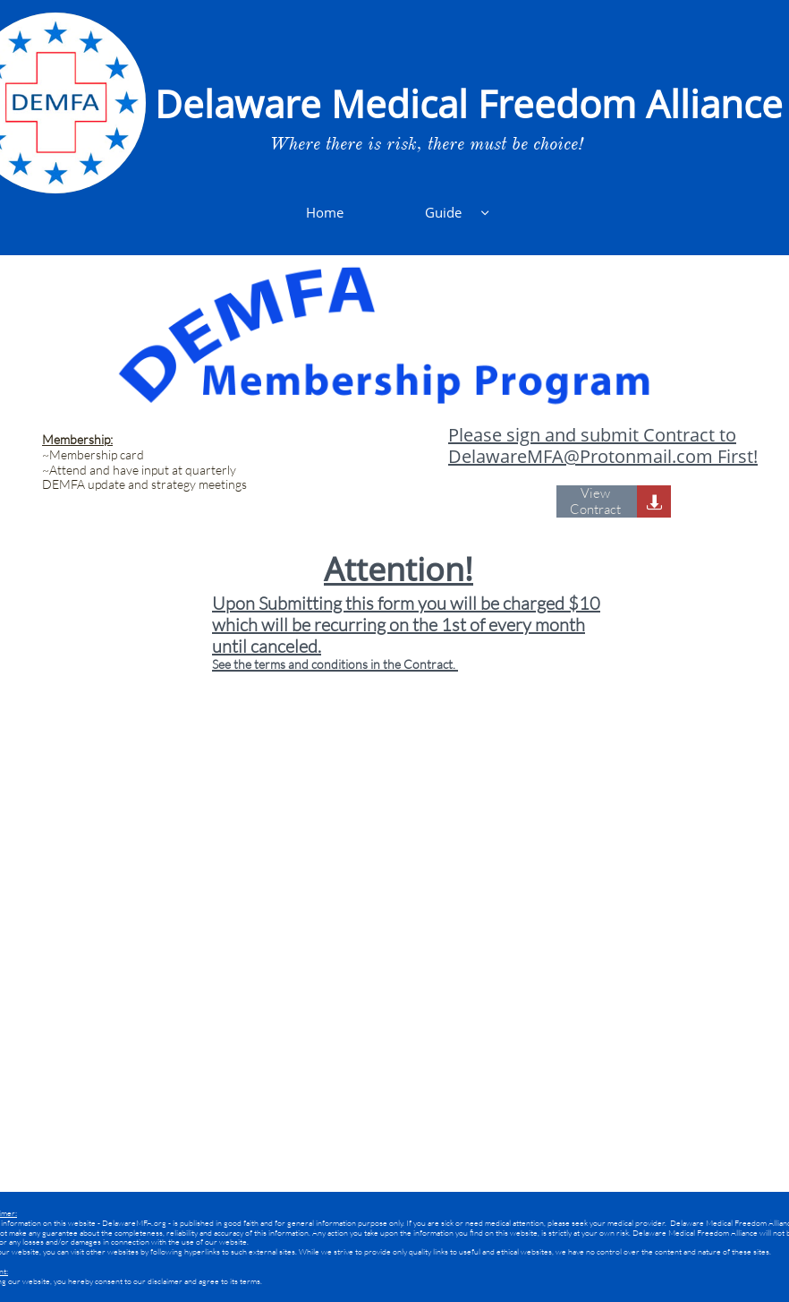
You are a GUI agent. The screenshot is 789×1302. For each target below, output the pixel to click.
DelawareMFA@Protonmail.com (580, 456)
